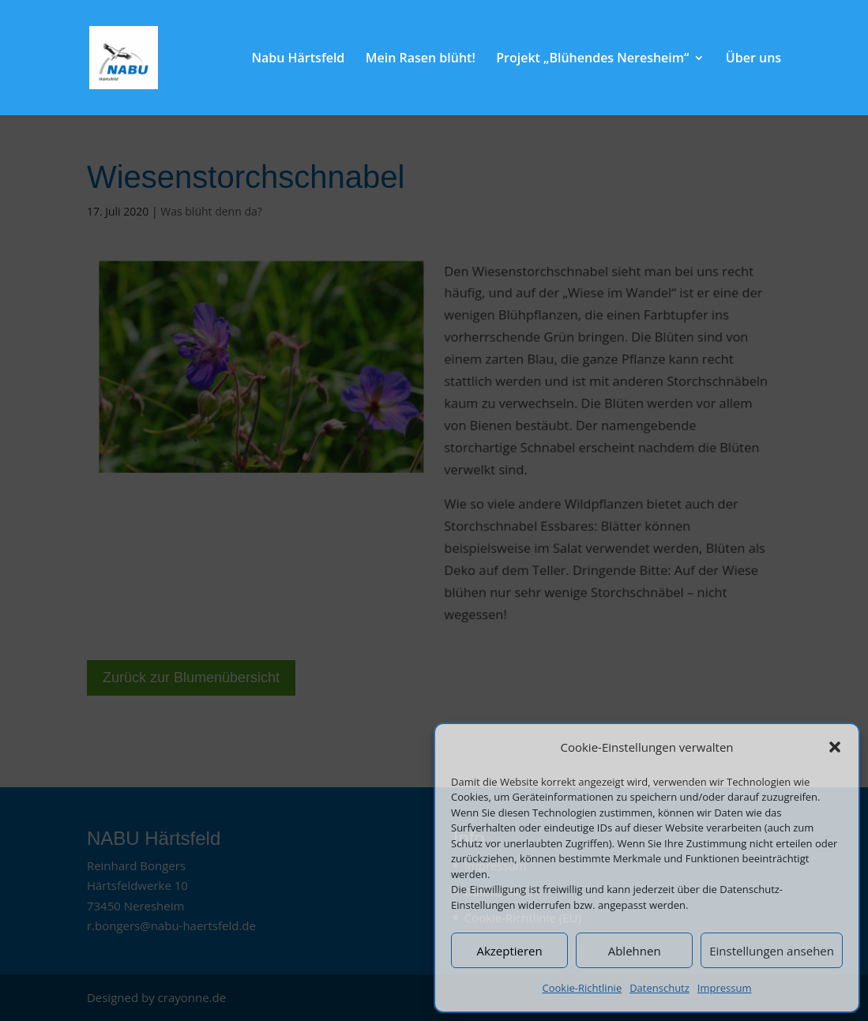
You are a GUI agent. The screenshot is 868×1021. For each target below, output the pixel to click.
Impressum (724, 988)
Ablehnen (634, 951)
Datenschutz (659, 988)
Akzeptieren (509, 951)
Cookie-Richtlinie (582, 988)
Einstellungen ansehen (771, 951)
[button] (835, 747)
